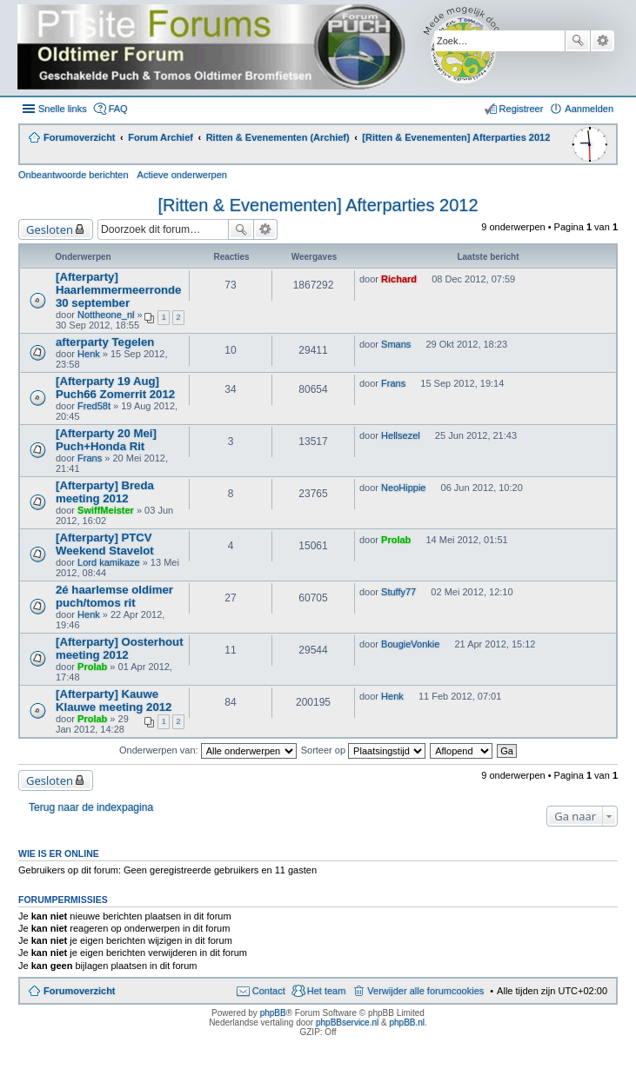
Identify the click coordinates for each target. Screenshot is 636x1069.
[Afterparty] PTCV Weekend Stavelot (105, 544)
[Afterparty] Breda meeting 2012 (105, 492)
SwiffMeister (105, 510)
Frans (393, 383)
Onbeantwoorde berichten (73, 174)
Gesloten (49, 229)
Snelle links (62, 108)
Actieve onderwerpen (182, 174)
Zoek (578, 40)
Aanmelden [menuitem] (589, 108)
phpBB (273, 1013)
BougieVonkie (410, 644)
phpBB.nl (407, 1022)
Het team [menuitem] (326, 991)
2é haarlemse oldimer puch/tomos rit (114, 596)
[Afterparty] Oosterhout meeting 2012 (120, 648)
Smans (396, 344)
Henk (88, 354)
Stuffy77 (398, 592)
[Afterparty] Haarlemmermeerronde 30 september (118, 289)
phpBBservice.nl (347, 1022)
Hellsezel (400, 435)
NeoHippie (403, 487)
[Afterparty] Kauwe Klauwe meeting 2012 (113, 700)
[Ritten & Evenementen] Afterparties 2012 (318, 205)
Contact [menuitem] (268, 991)
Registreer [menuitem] (521, 108)
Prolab (396, 539)
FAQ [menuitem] (118, 108)
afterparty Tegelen (105, 342)
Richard (399, 279)
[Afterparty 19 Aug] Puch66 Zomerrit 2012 (115, 388)
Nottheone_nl (105, 314)
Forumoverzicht (80, 991)
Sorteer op (363, 750)
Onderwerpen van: (208, 750)
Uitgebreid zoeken (602, 40)
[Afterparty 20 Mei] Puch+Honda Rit (106, 440)
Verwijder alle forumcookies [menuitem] (425, 991)
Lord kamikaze (108, 562)
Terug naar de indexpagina (91, 807)
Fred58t (93, 406)
